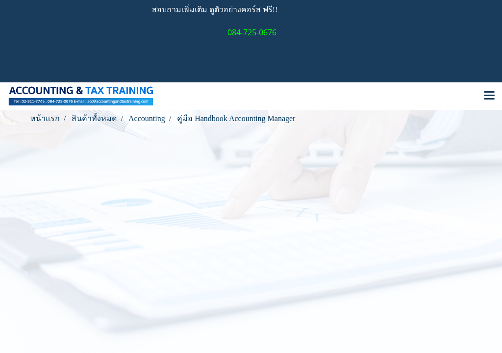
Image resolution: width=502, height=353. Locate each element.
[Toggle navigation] (489, 96)
